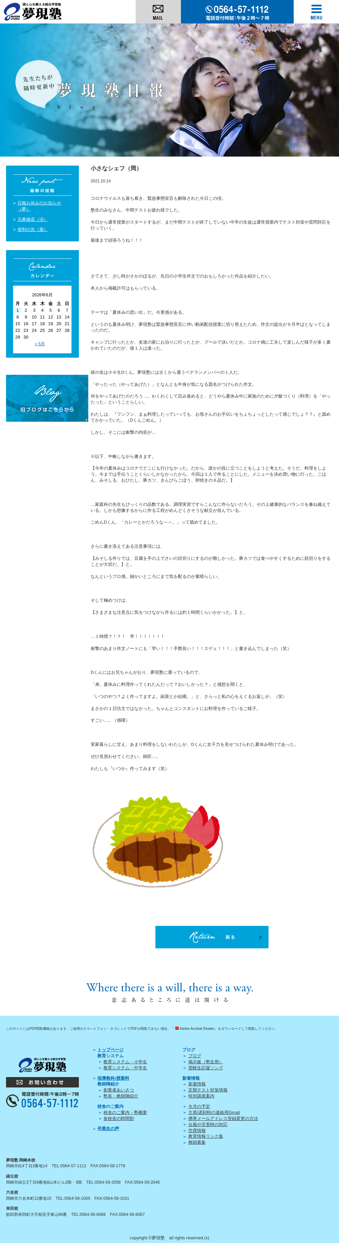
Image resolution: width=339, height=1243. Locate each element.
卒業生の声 (108, 1128)
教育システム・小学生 (125, 1061)
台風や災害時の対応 (208, 1124)
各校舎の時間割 (118, 1118)
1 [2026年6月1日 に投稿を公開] (17, 310)
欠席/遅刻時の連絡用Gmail (214, 1112)
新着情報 (197, 1083)
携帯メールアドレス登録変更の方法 (223, 1118)
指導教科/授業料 (113, 1078)
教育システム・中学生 (125, 1067)
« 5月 (40, 343)
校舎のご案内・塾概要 (125, 1112)
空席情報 (197, 1130)
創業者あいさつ (118, 1089)
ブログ (194, 1055)
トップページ (110, 1049)
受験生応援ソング (205, 1067)
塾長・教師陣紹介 (120, 1096)
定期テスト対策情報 (208, 1089)
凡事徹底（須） (32, 219)
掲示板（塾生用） (205, 1061)
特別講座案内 (201, 1096)
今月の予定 (199, 1106)
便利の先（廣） (32, 229)
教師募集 (197, 1142)
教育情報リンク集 (205, 1136)
